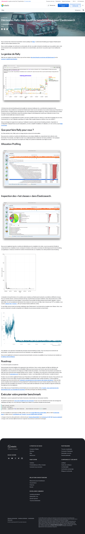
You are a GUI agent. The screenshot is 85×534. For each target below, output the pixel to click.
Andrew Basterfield (34, 417)
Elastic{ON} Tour (34, 496)
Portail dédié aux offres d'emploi (38, 465)
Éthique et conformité (66, 471)
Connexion (81, 1)
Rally (33, 41)
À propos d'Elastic (34, 449)
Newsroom (32, 455)
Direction (32, 451)
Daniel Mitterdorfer (8, 24)
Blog (3, 10)
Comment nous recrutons (36, 467)
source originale (57, 417)
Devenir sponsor (34, 498)
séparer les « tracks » (11, 303)
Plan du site (10, 520)
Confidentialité (64, 467)
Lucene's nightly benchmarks (9, 59)
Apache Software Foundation (57, 524)
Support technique (66, 1)
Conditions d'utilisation (22, 518)
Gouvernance (33, 483)
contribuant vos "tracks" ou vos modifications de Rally (27, 414)
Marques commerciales (12, 518)
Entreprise (77, 10)
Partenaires (58, 1)
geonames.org (14, 374)
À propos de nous (50, 1)
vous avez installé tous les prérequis (24, 400)
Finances (32, 485)
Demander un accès (66, 453)
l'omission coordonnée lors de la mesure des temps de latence (36, 380)
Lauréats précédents (35, 494)
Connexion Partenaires (67, 451)
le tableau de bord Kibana (8, 356)
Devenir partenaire (65, 455)
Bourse (31, 487)
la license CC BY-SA (47, 417)
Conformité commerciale (67, 469)
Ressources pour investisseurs (37, 480)
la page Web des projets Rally (38, 412)
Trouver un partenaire (66, 449)
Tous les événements (35, 500)
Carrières (32, 463)
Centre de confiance (66, 465)
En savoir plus (28, 1)
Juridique (63, 463)
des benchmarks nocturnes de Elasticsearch (43, 57)
